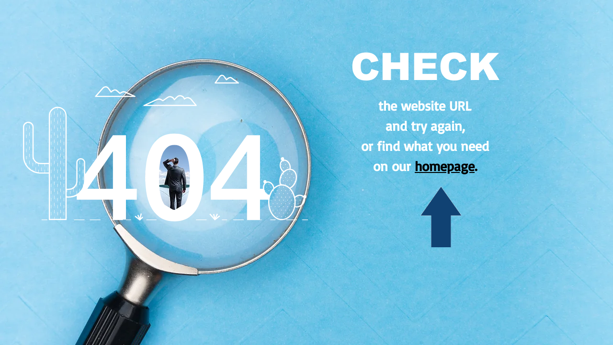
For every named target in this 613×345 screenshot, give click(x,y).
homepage (445, 166)
